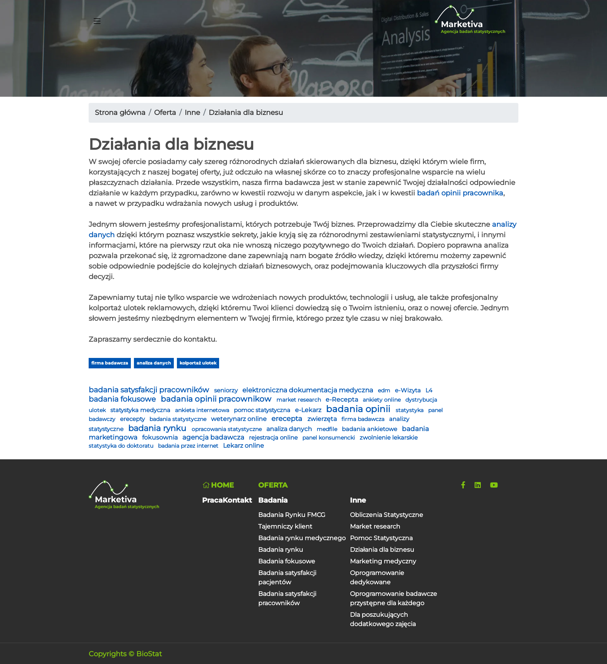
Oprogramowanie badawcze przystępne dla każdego (393, 598)
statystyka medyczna (141, 410)
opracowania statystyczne (227, 429)
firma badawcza (109, 363)
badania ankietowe (370, 429)
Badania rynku (280, 549)
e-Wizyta (408, 390)
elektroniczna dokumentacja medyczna (308, 390)
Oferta (165, 112)
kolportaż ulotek (198, 363)
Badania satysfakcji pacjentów (287, 577)
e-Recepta (343, 399)
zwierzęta (322, 419)
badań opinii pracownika (460, 193)
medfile (328, 429)
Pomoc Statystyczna (381, 538)
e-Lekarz (309, 410)
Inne (192, 112)
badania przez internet (189, 446)
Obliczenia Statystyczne (386, 515)
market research (299, 400)
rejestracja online (274, 437)
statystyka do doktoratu (122, 446)
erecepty (133, 419)
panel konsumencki (329, 438)
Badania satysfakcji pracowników (287, 598)
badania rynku (158, 428)
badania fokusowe (123, 399)
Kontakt (237, 500)
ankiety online (382, 400)
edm (385, 390)
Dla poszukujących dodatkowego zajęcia (383, 619)
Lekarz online (243, 445)
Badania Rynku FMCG (291, 515)
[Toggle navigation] (97, 19)
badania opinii (359, 409)
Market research (375, 526)
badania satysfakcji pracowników (150, 389)
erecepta (287, 418)
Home (218, 485)
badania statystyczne (178, 419)
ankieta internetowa (203, 410)
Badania (273, 500)
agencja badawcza (214, 437)
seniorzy (226, 390)
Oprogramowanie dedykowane (377, 577)
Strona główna (120, 112)
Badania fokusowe (286, 561)
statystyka (410, 410)
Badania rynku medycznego (302, 538)
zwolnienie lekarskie (389, 437)
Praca (212, 500)
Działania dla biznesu (246, 112)
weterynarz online (239, 419)
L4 (428, 390)
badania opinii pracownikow (217, 399)
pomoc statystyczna (263, 410)
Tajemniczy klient (285, 526)
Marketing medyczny (383, 561)
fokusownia (160, 437)
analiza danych (154, 363)
